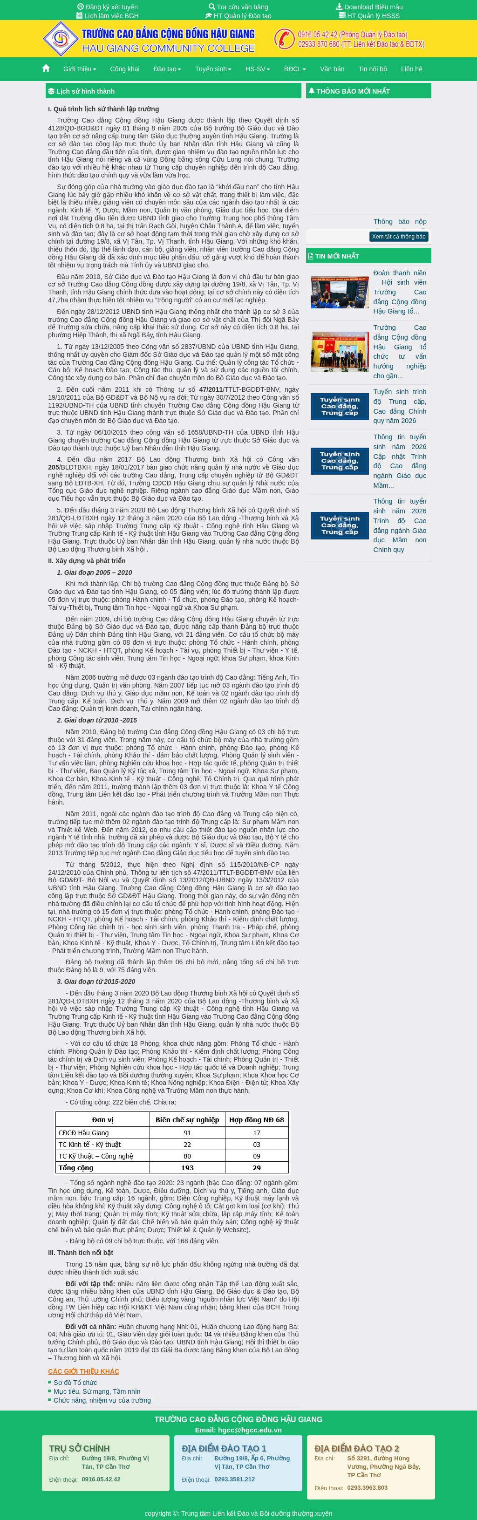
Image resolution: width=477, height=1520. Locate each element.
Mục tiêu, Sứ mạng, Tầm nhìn (97, 1391)
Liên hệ (411, 69)
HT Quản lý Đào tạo (238, 16)
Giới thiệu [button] (79, 69)
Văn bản (332, 69)
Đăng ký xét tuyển (107, 7)
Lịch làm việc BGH (107, 16)
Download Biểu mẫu (369, 7)
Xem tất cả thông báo (399, 236)
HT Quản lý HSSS (369, 16)
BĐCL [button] (295, 69)
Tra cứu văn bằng (238, 7)
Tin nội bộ (373, 69)
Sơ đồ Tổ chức (75, 1382)
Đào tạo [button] (167, 69)
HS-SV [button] (257, 69)
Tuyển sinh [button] (213, 69)
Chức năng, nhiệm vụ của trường (102, 1400)
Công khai (125, 69)
